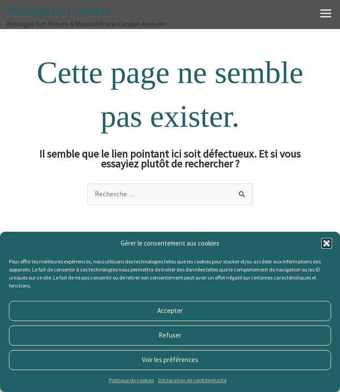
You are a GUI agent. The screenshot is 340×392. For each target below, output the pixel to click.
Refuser (170, 335)
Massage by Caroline (58, 10)
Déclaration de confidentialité (192, 380)
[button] (326, 243)
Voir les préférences (170, 359)
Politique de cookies (131, 380)
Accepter (170, 310)
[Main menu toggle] (326, 13)
